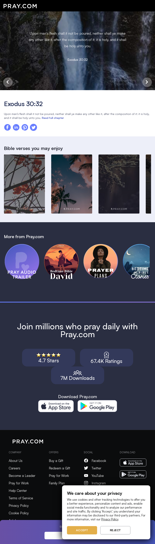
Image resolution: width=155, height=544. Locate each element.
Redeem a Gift (59, 468)
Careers (14, 468)
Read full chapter (53, 117)
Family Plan (57, 483)
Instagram (95, 483)
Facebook (95, 461)
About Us (15, 461)
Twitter (92, 468)
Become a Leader (22, 476)
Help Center (18, 490)
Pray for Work (19, 483)
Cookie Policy (19, 513)
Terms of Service (21, 498)
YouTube (94, 476)
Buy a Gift (56, 461)
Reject (115, 530)
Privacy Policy (19, 505)
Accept (82, 530)
